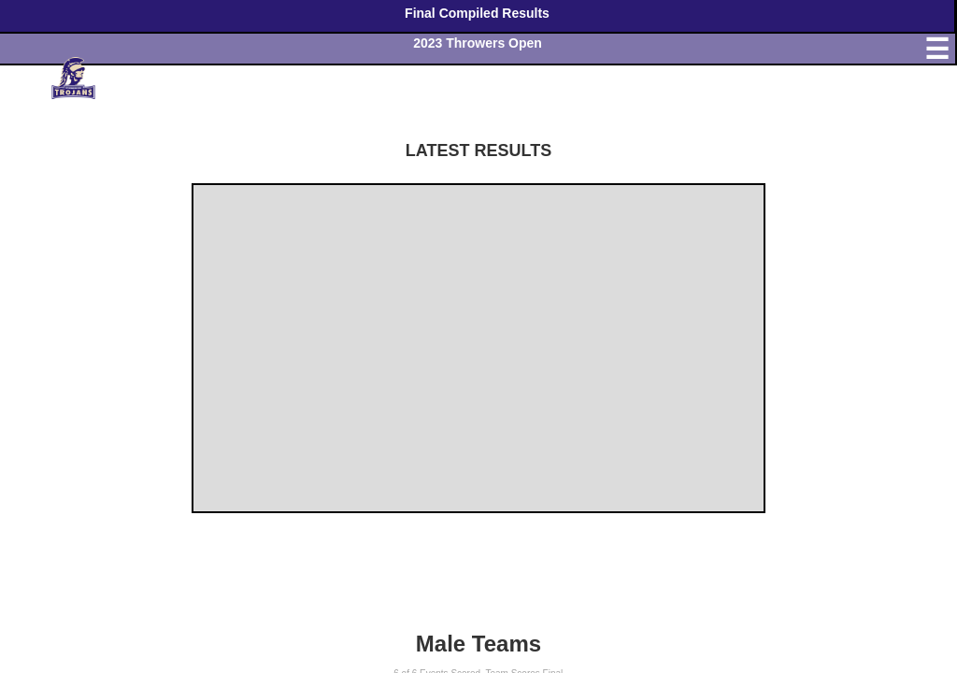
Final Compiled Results (477, 13)
